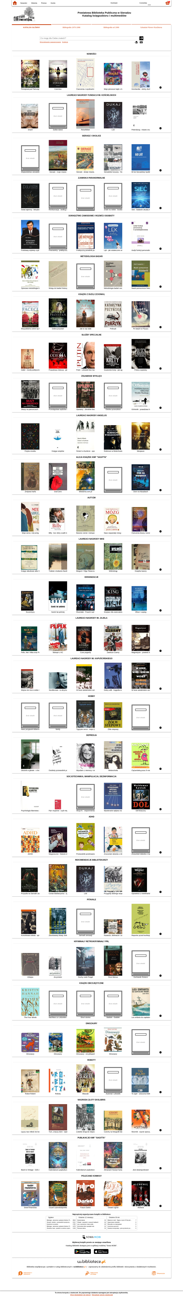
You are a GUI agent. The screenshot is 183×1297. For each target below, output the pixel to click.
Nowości (23, 3)
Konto (53, 3)
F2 (159, 3)
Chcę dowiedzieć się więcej (80, 1295)
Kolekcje (65, 42)
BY (135, 3)
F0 (149, 3)
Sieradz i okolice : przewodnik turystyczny (58, 1222)
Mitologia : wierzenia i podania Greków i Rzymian (60, 1220)
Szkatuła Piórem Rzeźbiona (151, 27)
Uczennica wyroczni (113, 1226)
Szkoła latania (81, 1220)
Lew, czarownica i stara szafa (85, 1224)
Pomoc (44, 3)
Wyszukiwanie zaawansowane (50, 42)
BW (125, 3)
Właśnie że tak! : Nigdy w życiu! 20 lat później (120, 1220)
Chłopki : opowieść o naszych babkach (87, 1222)
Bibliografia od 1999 (111, 27)
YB (130, 3)
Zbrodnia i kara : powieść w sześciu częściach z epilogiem (63, 1228)
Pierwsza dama (81, 1228)
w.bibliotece (80, 1267)
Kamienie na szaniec (52, 1224)
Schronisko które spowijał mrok (85, 1226)
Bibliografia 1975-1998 (71, 27)
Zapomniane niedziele (114, 1222)
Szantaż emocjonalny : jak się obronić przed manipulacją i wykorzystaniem (128, 1228)
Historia (34, 3)
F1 (153, 3)
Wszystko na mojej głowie (115, 1224)
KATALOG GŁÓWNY (31, 27)
